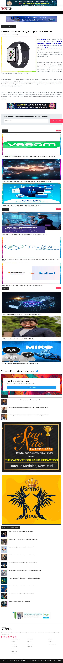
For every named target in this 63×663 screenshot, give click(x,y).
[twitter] (4, 637)
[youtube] (11, 637)
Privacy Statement (52, 643)
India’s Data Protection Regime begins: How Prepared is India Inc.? (21, 205)
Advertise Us (29, 643)
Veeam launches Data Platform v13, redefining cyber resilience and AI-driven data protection (28, 156)
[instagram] (7, 637)
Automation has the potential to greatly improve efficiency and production (25, 399)
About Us (29, 641)
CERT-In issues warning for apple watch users (26, 31)
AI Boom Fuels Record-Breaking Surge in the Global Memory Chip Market (24, 578)
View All (58, 130)
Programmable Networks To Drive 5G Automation (19, 601)
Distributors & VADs (16, 639)
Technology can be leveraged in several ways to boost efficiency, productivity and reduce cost (29, 414)
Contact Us (29, 646)
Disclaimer (50, 641)
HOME (3, 26)
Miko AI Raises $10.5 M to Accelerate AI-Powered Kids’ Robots (20, 363)
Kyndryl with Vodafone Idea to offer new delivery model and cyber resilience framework (27, 181)
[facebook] (2, 637)
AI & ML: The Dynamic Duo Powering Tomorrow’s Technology (22, 554)
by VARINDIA (5, 34)
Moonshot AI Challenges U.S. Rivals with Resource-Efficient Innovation (22, 314)
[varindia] (16, 637)
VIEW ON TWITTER (31, 387)
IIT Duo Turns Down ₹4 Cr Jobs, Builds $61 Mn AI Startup (18, 338)
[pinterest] (14, 637)
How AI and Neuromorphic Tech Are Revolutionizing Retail (21, 593)
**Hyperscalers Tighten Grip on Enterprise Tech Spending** (21, 547)
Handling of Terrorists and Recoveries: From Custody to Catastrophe (23, 539)
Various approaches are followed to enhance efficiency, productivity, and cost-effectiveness (28, 407)
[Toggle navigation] (2, 12)
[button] (60, 8)
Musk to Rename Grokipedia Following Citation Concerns (21, 531)
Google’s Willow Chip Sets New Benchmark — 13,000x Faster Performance (25, 570)
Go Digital (50, 639)
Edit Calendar (30, 639)
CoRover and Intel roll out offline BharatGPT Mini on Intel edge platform (22, 285)
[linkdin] (9, 637)
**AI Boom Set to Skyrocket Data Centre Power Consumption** (22, 586)
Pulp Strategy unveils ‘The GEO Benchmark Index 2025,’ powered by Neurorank (24, 234)
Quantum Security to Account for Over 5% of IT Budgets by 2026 (23, 562)
